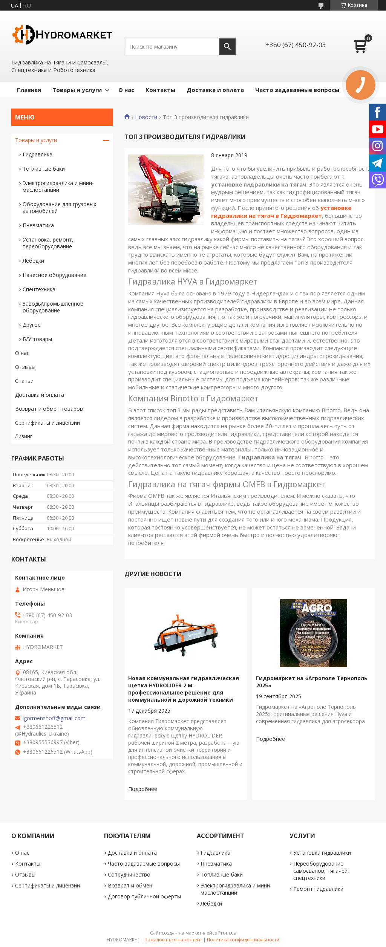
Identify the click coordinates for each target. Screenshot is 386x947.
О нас (126, 89)
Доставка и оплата (215, 89)
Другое (32, 324)
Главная (29, 89)
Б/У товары (37, 339)
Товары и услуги (77, 89)
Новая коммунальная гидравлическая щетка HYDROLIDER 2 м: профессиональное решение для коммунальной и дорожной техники (183, 689)
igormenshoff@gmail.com (54, 718)
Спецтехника (39, 289)
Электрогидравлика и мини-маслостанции (58, 186)
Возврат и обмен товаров (49, 408)
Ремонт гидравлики (318, 888)
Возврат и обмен (130, 885)
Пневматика (38, 225)
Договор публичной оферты (144, 896)
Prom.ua (227, 933)
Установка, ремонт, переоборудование (48, 243)
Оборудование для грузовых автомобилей (59, 207)
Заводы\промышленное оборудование (53, 307)
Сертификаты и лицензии (47, 422)
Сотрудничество (129, 874)
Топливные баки (44, 168)
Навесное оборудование (54, 274)
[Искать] (227, 46)
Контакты (160, 89)
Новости (146, 117)
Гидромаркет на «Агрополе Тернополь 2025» (312, 682)
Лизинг (23, 436)
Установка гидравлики (322, 852)
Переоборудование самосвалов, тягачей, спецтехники (321, 870)
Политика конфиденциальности (243, 939)
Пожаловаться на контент (173, 939)
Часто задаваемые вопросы (297, 89)
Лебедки (33, 260)
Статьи (24, 380)
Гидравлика (37, 154)
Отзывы (25, 366)
